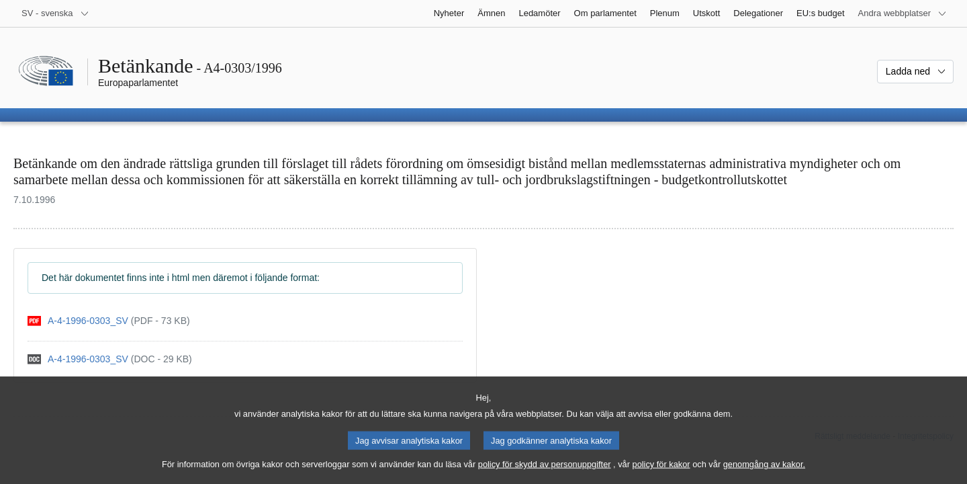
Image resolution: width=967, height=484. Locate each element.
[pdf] (109, 321)
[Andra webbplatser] (902, 13)
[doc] (110, 359)
